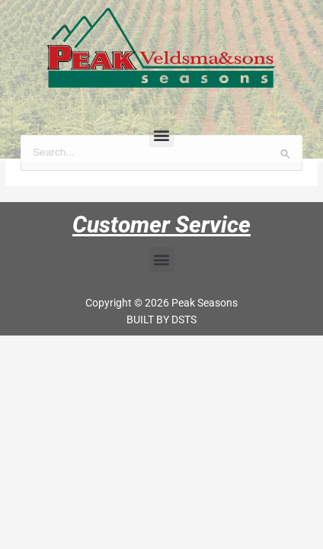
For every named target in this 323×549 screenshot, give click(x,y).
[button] (161, 134)
